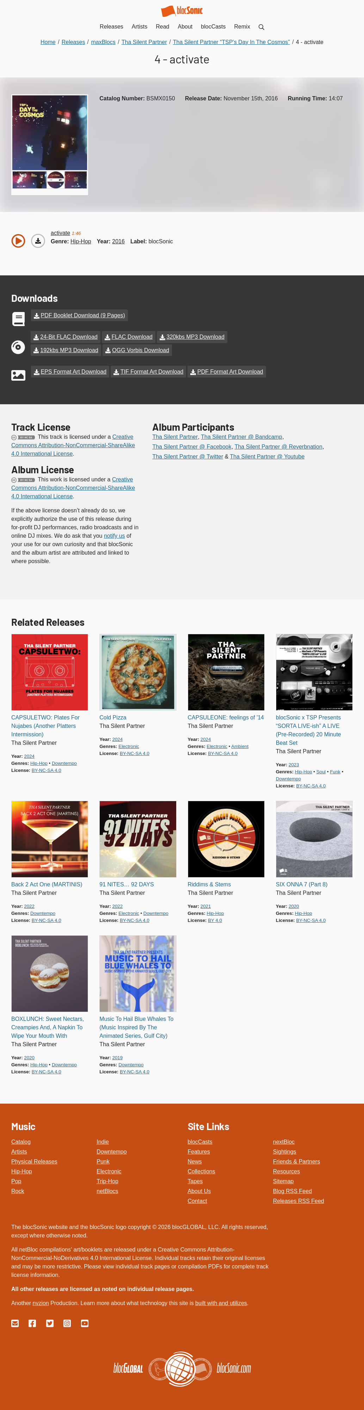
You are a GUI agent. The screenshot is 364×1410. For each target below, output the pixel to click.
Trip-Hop (107, 1180)
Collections (201, 1170)
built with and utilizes (221, 1301)
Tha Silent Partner (175, 435)
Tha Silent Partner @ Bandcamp (241, 435)
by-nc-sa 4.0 (46, 768)
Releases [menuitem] (111, 27)
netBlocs (107, 1189)
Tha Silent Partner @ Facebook (191, 445)
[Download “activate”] (38, 241)
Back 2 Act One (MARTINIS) (46, 883)
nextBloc (284, 1140)
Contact (197, 1199)
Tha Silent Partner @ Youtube (267, 455)
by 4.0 (215, 918)
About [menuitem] (185, 27)
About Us (199, 1189)
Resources (286, 1170)
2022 (29, 904)
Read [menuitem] (162, 27)
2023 (294, 763)
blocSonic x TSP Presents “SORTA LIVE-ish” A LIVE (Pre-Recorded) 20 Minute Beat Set (308, 728)
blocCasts (200, 1140)
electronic (128, 744)
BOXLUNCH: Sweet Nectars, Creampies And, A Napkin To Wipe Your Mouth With (47, 1025)
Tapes (195, 1180)
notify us (114, 534)
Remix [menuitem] (242, 27)
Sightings (284, 1150)
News (195, 1160)
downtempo (64, 761)
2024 (29, 754)
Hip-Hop (21, 1170)
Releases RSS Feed (298, 1199)
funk (335, 770)
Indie (103, 1140)
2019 (117, 1056)
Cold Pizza (112, 716)
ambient (239, 744)
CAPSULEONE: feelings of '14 (226, 716)
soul (321, 770)
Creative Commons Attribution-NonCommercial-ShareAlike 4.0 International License (73, 443)
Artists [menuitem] (139, 27)
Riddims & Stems (209, 883)
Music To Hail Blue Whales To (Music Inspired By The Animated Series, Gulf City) (136, 1025)
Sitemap (283, 1180)
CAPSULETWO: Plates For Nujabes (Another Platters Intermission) (45, 724)
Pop (16, 1180)
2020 (294, 904)
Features (199, 1150)
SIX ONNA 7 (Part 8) (302, 883)
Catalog (21, 1140)
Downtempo (112, 1150)
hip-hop (80, 241)
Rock (17, 1189)
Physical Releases (34, 1160)
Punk (103, 1160)
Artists (19, 1150)
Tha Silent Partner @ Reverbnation (278, 445)
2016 (118, 241)
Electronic (109, 1170)
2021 (205, 904)
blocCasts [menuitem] (213, 27)
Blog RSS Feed (292, 1189)
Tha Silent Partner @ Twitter (187, 455)
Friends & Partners (296, 1160)
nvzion (40, 1301)
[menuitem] (261, 27)
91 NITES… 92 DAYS (126, 883)
